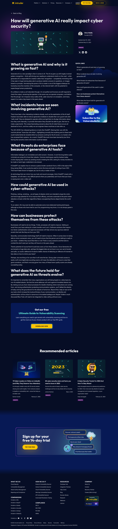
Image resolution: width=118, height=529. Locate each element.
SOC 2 (37, 505)
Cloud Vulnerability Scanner (43, 489)
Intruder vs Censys (15, 511)
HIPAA (37, 513)
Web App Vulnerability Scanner (44, 492)
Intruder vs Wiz (15, 500)
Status (44, 522)
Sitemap (62, 522)
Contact (87, 487)
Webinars (62, 500)
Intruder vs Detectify (16, 513)
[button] (37, 3)
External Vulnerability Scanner (43, 484)
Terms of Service (37, 522)
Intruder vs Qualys (15, 505)
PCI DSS (38, 511)
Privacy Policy (29, 522)
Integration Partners (65, 487)
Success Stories (64, 495)
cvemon (62, 503)
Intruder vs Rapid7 (15, 502)
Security (50, 522)
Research (62, 498)
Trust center (56, 522)
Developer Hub (64, 484)
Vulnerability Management (18, 487)
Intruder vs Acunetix (16, 508)
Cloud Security (14, 484)
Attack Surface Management (18, 489)
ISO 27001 (38, 508)
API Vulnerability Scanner (42, 495)
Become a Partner (89, 489)
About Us (87, 484)
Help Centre (63, 489)
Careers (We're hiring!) (91, 492)
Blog (61, 492)
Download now (42, 326)
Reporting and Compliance (18, 492)
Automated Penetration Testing (44, 498)
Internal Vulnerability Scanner (43, 487)
